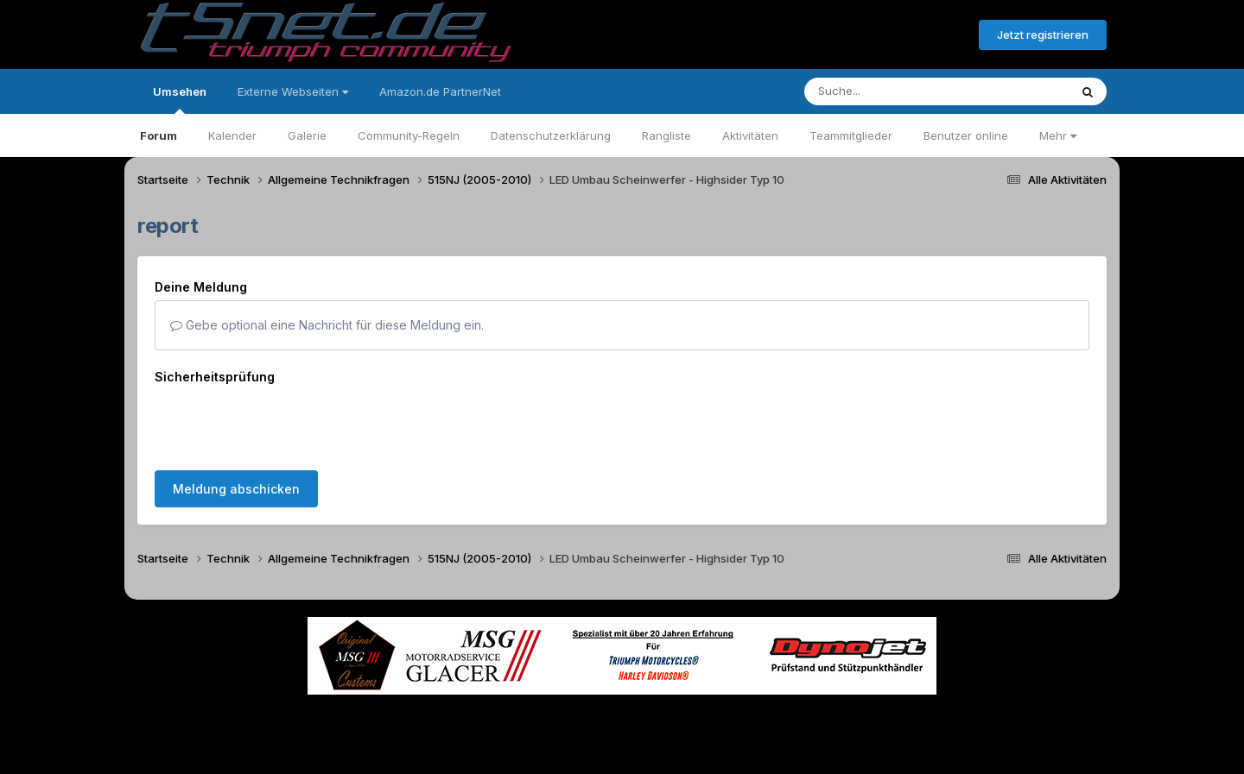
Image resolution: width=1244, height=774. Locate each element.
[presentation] (286, 423)
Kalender (232, 135)
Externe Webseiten (293, 91)
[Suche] (901, 91)
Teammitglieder (850, 135)
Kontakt (732, 721)
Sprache (456, 721)
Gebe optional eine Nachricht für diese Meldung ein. (327, 325)
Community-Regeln (409, 135)
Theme (527, 721)
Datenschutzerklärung (551, 135)
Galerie (307, 135)
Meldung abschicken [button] (236, 488)
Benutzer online (965, 135)
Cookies (793, 721)
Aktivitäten (750, 135)
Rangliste (666, 135)
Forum (158, 135)
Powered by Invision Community (622, 757)
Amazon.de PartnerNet (440, 91)
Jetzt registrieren (1042, 34)
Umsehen (179, 99)
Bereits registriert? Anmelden (871, 35)
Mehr (1057, 135)
